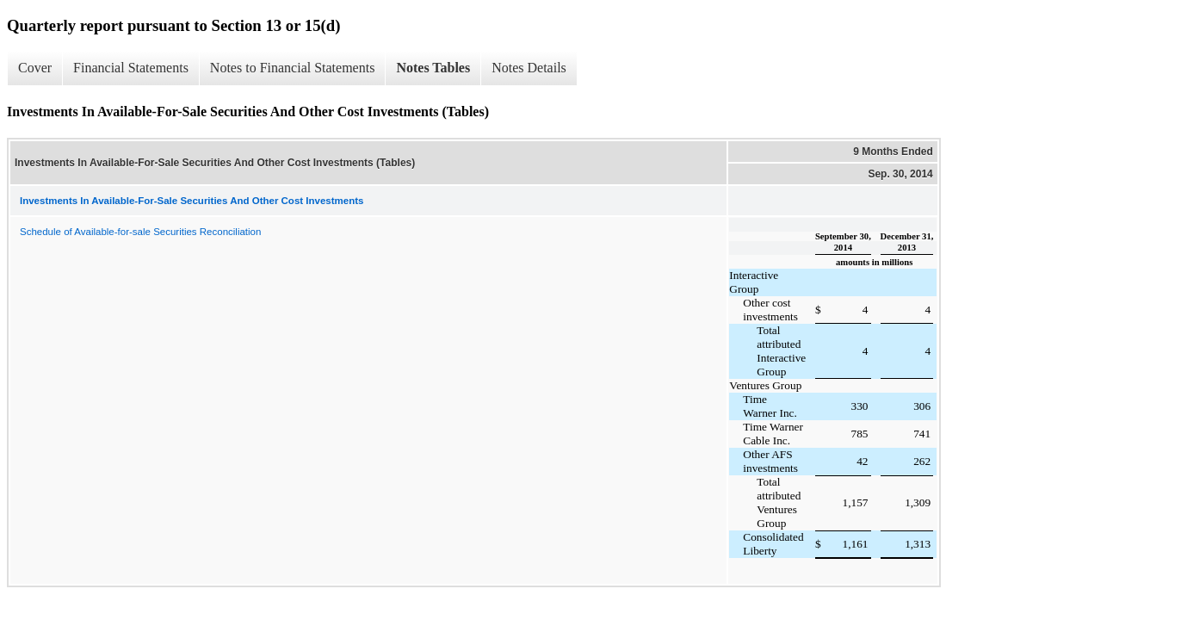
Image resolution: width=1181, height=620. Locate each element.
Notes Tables (433, 67)
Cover (35, 67)
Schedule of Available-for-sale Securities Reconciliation (140, 231)
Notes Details (529, 67)
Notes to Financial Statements (292, 67)
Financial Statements (131, 67)
